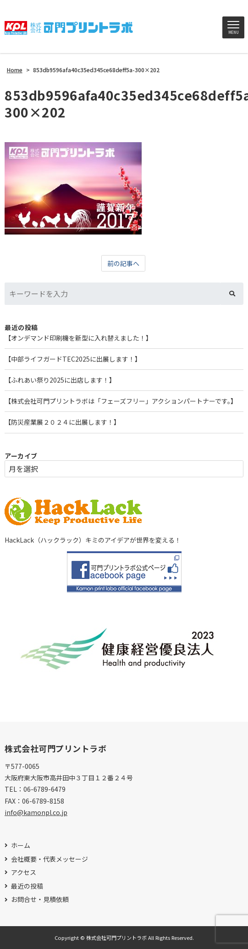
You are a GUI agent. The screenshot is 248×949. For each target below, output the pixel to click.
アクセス (23, 872)
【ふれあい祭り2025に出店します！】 (60, 379)
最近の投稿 (27, 886)
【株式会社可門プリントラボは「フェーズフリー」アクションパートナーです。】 (121, 400)
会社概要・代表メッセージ (49, 859)
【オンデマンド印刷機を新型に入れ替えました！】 (78, 337)
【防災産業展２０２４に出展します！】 (62, 422)
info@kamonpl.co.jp (36, 812)
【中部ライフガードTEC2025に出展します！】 (73, 358)
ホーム (20, 845)
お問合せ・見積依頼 (40, 899)
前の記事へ (123, 263)
